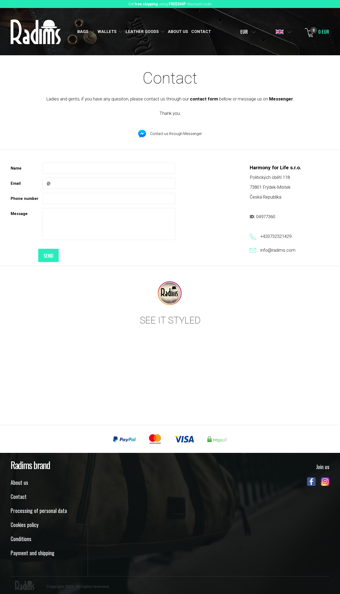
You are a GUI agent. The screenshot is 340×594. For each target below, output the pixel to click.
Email (16, 183)
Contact (19, 496)
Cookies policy (25, 525)
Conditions (21, 539)
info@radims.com (277, 250)
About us (19, 482)
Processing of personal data (39, 511)
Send (53, 255)
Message (19, 213)
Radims (36, 31)
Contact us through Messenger (176, 134)
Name (16, 168)
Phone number (25, 198)
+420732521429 (275, 236)
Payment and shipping (32, 553)
